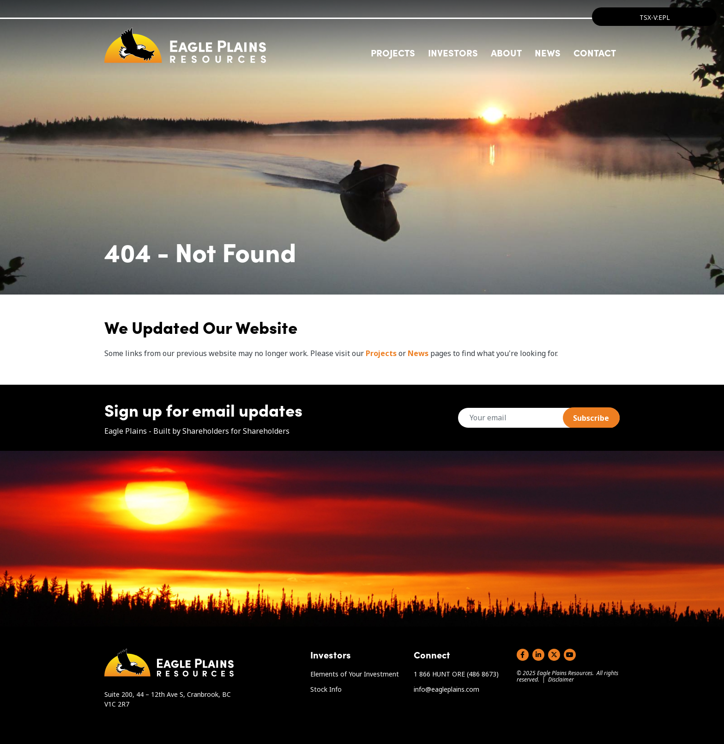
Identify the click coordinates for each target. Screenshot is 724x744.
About (506, 52)
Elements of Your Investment (354, 674)
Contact (594, 52)
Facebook (523, 655)
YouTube (570, 655)
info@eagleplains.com (446, 689)
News (548, 52)
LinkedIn (538, 655)
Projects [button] (393, 52)
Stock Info (326, 689)
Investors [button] (453, 52)
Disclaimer (561, 679)
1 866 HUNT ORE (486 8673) (456, 674)
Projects (381, 353)
